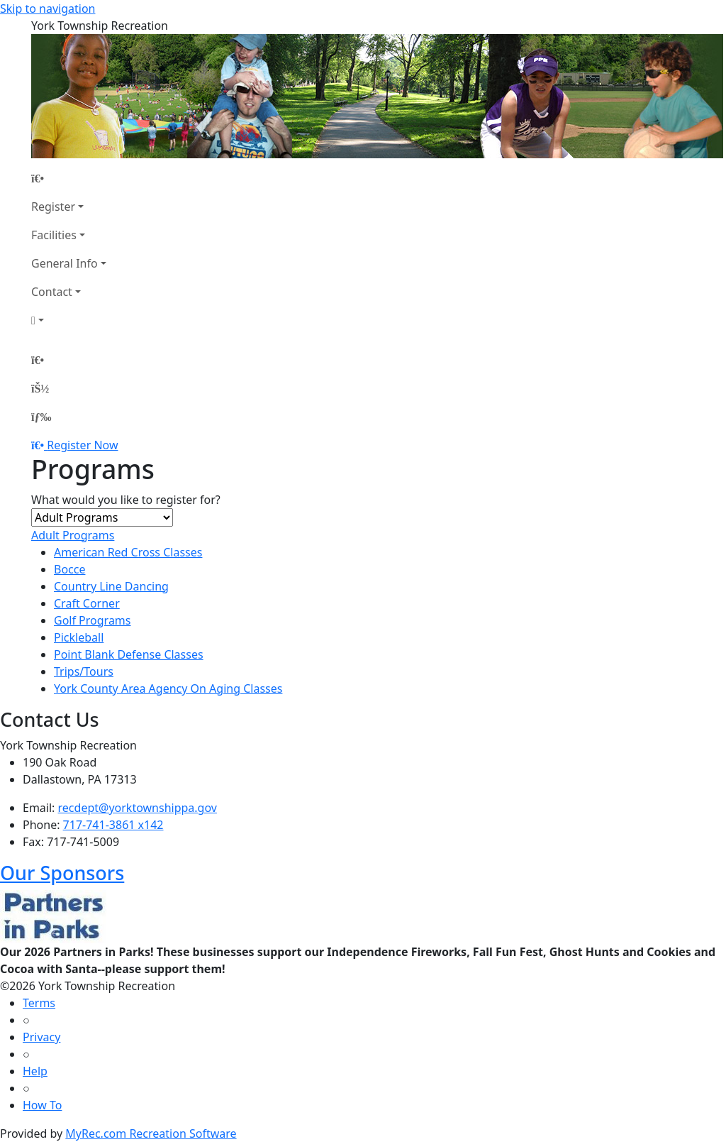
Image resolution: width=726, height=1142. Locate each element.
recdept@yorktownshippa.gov (137, 808)
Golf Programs (92, 620)
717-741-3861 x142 (113, 825)
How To (42, 1105)
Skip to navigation (47, 8)
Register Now (82, 445)
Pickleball (79, 637)
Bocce (69, 569)
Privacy (41, 1037)
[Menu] (41, 416)
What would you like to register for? (125, 499)
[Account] (68, 320)
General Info (64, 263)
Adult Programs (72, 535)
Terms (39, 1003)
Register (53, 206)
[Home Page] (68, 178)
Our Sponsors (62, 873)
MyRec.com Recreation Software (150, 1133)
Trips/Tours (83, 671)
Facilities (54, 235)
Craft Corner (87, 603)
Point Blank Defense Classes (128, 654)
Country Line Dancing (111, 586)
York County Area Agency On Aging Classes (168, 688)
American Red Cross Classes (128, 552)
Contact (51, 292)
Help (35, 1071)
